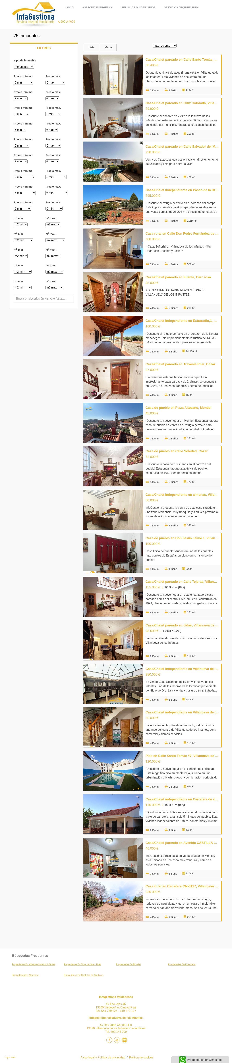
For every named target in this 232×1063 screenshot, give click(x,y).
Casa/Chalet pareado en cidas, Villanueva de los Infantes (182, 625)
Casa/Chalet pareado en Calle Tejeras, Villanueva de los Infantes (182, 582)
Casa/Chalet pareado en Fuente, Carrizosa (178, 277)
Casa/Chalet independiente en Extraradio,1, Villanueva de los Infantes (182, 321)
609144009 (66, 17)
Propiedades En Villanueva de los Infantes (33, 964)
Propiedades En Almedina (25, 975)
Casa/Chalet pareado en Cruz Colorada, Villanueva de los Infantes (182, 103)
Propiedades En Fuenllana (182, 964)
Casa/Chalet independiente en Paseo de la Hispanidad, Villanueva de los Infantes (182, 190)
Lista (91, 47)
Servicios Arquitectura (181, 7)
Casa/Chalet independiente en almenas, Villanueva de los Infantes (182, 495)
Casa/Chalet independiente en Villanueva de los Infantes (182, 669)
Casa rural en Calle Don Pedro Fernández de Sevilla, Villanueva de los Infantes (182, 233)
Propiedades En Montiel (128, 964)
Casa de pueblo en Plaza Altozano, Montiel (178, 408)
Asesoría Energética (97, 7)
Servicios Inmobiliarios (138, 7)
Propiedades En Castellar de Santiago (83, 975)
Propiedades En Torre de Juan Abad (82, 964)
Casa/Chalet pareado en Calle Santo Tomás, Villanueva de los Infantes (182, 59)
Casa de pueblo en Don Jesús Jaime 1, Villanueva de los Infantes (182, 538)
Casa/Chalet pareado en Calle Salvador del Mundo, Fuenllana (182, 146)
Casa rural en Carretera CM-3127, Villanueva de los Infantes (182, 886)
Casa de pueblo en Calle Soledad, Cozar (177, 451)
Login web (10, 1057)
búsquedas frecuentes (30, 956)
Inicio (70, 7)
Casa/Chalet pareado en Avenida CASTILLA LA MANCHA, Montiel (182, 843)
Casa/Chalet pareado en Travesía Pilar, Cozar (180, 364)
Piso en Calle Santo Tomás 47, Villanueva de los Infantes (182, 756)
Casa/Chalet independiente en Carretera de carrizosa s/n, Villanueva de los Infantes (182, 799)
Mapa (108, 47)
